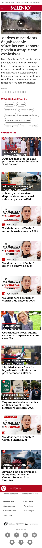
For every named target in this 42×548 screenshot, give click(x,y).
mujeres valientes (29, 126)
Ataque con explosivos (28, 115)
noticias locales (26, 109)
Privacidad (28, 506)
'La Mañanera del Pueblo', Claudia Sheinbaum (18, 438)
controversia (10, 109)
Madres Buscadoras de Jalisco (18, 120)
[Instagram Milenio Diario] (25, 535)
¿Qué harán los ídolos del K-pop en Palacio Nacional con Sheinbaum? (20, 161)
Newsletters (8, 501)
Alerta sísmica (35, 2)
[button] (2, 9)
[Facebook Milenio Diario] (7, 535)
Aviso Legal (29, 511)
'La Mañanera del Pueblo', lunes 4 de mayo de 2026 (18, 264)
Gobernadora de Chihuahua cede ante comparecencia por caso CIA (20, 335)
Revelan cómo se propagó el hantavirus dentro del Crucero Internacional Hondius (19, 476)
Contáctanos (9, 506)
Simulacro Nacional (22, 2)
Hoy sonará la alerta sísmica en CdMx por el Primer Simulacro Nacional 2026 (20, 405)
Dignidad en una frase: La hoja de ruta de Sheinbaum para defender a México (19, 370)
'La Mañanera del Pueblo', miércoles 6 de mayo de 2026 (20, 229)
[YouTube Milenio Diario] (12, 542)
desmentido (10, 115)
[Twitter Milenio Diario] (16, 535)
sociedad (21, 104)
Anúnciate (7, 515)
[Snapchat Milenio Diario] (29, 542)
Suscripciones (9, 511)
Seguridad (9, 104)
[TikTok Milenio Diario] (21, 542)
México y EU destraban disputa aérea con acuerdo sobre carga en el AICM (19, 196)
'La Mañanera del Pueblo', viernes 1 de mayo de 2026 (18, 299)
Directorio (28, 501)
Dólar (13, 2)
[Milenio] (21, 8)
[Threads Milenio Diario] (34, 535)
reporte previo (11, 126)
